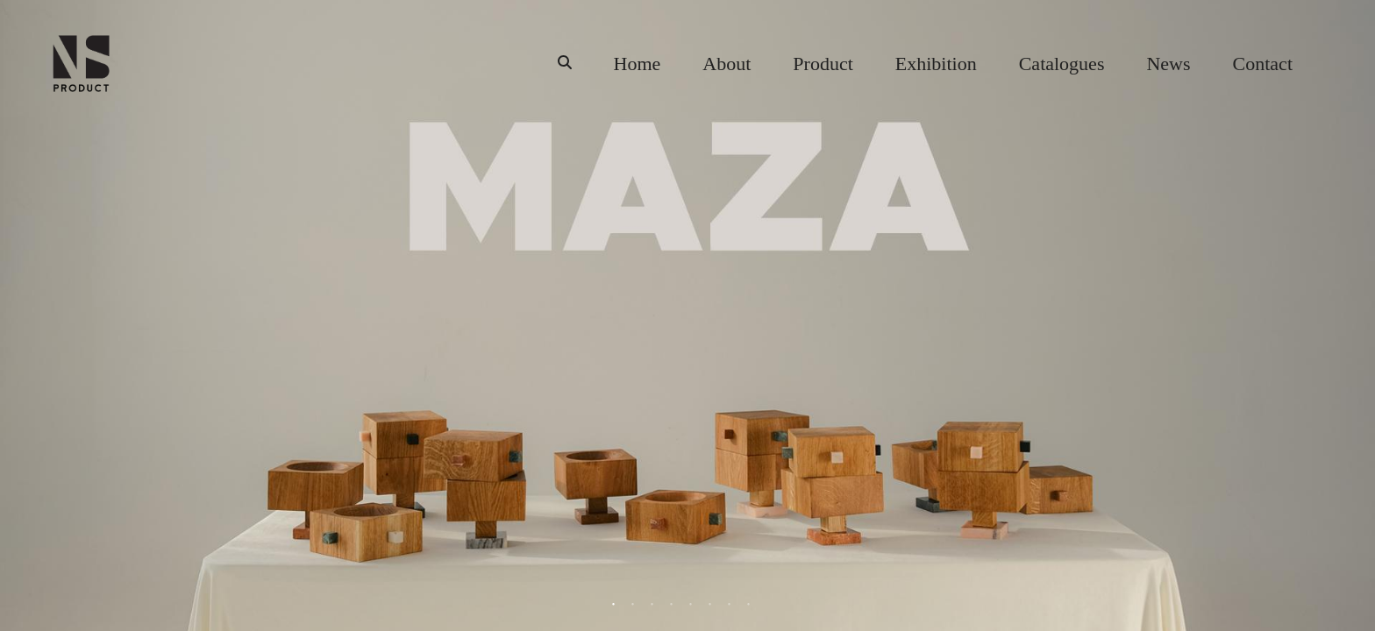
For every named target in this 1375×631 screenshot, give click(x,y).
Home (637, 63)
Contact (1263, 63)
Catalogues (1062, 63)
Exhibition (936, 63)
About (726, 63)
